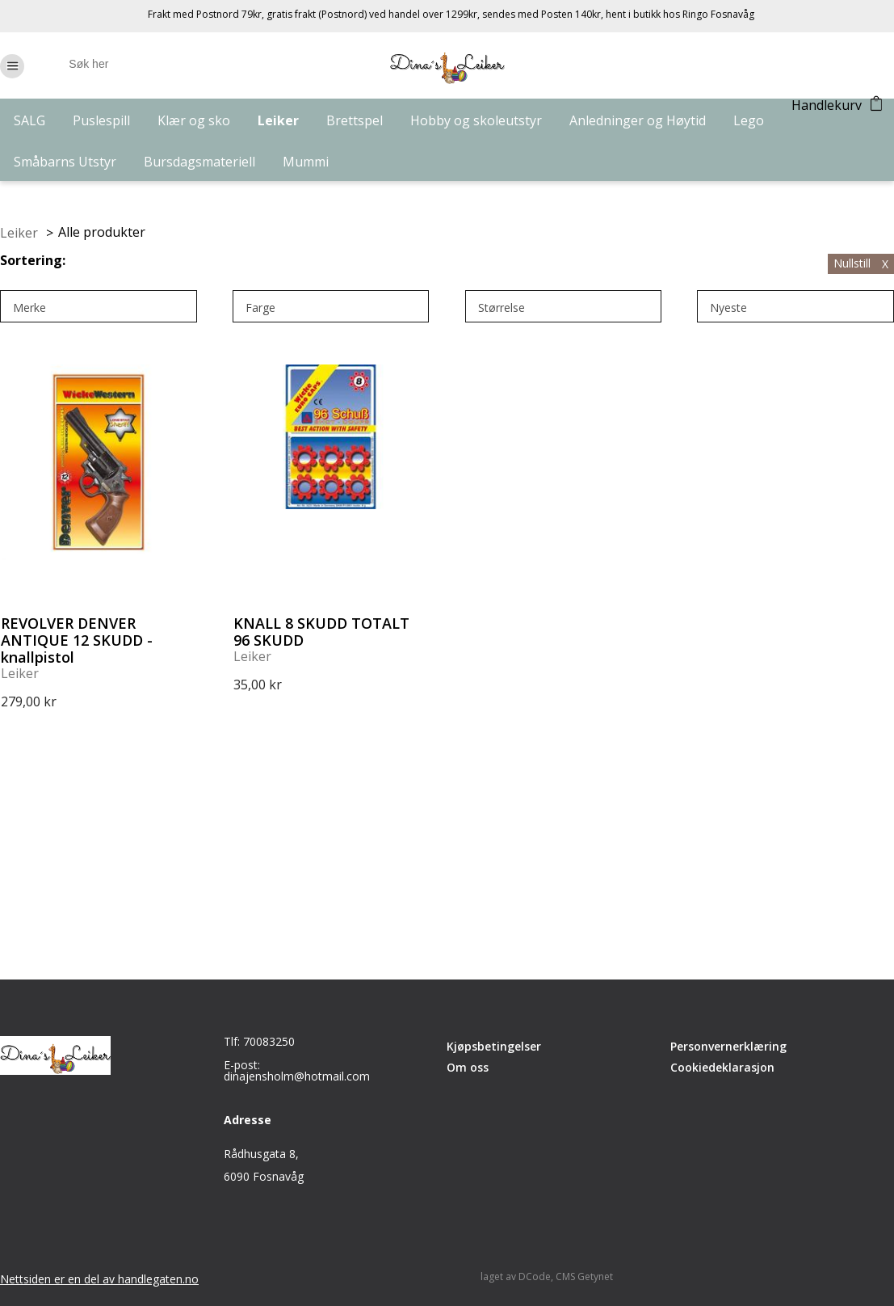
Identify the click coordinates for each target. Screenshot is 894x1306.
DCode (534, 1276)
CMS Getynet (584, 1276)
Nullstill (860, 263)
